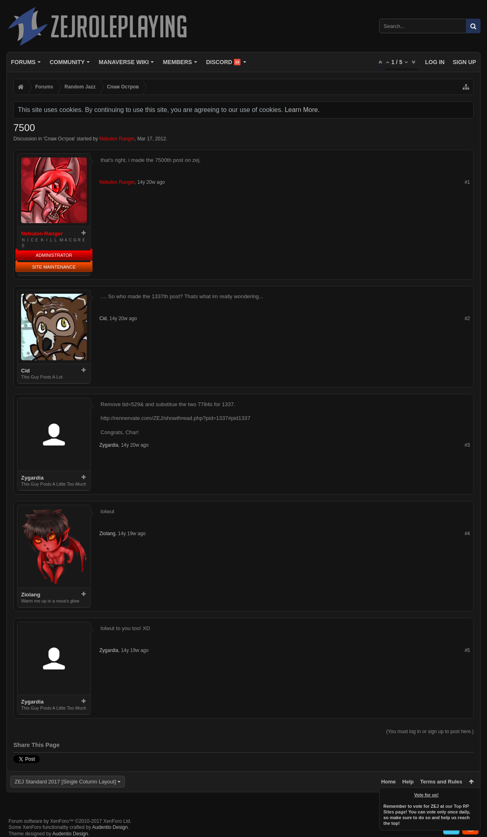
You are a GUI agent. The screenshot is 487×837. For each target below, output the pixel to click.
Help (408, 782)
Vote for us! (426, 794)
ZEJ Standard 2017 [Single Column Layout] (65, 782)
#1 (467, 182)
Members (177, 62)
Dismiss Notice (475, 793)
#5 (467, 650)
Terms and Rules (441, 782)
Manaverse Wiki (124, 62)
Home (388, 782)
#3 (467, 445)
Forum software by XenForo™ (70, 821)
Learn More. (302, 109)
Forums (23, 62)
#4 (467, 533)
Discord (223, 62)
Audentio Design (110, 827)
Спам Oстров (59, 139)
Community (66, 62)
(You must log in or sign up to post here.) (430, 731)
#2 (467, 318)
